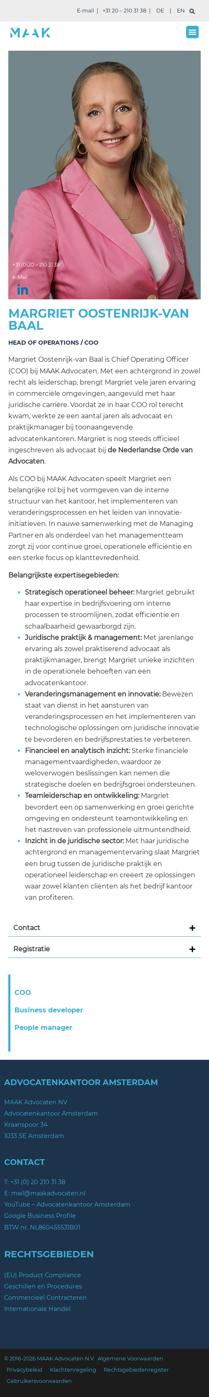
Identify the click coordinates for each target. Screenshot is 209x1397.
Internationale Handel (37, 1309)
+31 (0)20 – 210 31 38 (36, 265)
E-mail (85, 10)
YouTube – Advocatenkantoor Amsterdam (67, 1204)
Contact (26, 928)
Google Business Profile (40, 1215)
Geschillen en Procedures (43, 1286)
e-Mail (19, 277)
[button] (192, 32)
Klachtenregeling (73, 1370)
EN (181, 10)
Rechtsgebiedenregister (136, 1370)
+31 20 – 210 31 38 (124, 10)
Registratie (31, 949)
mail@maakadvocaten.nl (48, 1193)
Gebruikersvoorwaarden (39, 1381)
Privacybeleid (24, 1370)
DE (160, 10)
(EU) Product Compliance (42, 1275)
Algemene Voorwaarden (130, 1358)
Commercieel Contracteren (45, 1297)
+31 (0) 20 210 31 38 (37, 1182)
